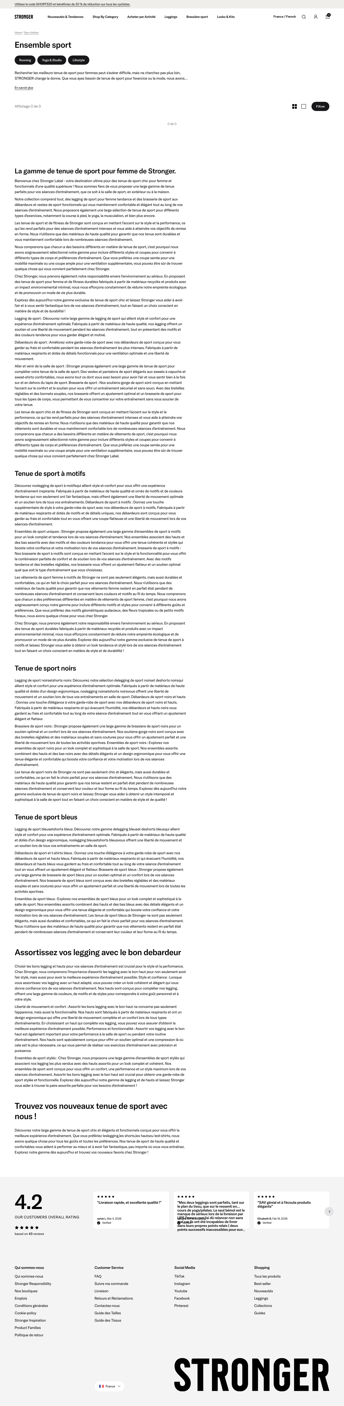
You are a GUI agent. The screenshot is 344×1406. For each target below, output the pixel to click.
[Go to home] (24, 16)
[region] (211, 1211)
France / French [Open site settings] (284, 17)
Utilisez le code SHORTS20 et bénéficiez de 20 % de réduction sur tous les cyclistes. (72, 4)
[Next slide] (328, 1211)
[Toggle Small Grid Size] (294, 106)
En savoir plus (24, 88)
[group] (131, 1211)
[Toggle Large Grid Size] (304, 106)
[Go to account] (315, 16)
